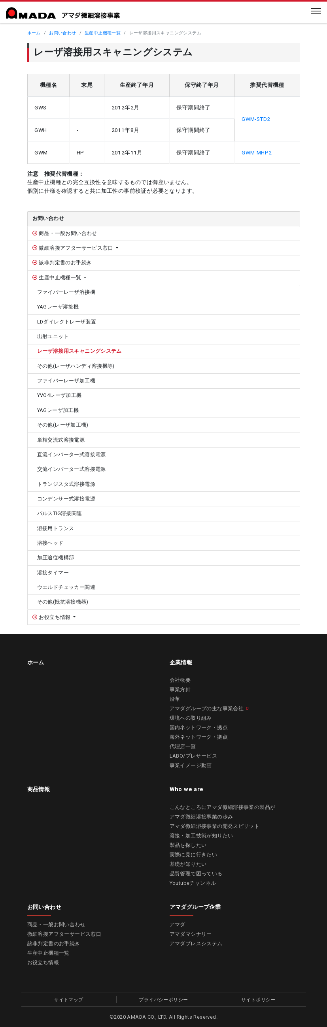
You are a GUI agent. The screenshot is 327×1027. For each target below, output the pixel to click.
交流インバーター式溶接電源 (71, 469)
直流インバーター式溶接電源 (71, 454)
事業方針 (180, 689)
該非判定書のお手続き (65, 262)
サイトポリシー (258, 1000)
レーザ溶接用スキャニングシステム (79, 351)
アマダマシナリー (191, 934)
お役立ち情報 (55, 617)
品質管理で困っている (196, 874)
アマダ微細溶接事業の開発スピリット (215, 826)
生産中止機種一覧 (103, 33)
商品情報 (38, 789)
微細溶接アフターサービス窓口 (76, 248)
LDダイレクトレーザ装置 (66, 322)
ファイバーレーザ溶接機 (66, 292)
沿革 (175, 699)
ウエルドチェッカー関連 (66, 587)
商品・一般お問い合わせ (67, 233)
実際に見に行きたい (193, 855)
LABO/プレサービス (193, 756)
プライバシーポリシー (163, 1000)
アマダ (177, 924)
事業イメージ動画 (191, 765)
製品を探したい (188, 845)
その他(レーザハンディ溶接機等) (76, 366)
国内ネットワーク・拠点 (199, 727)
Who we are (187, 789)
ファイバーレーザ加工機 (66, 381)
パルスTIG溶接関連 (59, 513)
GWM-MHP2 (257, 152)
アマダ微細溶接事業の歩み (201, 817)
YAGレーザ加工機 (58, 410)
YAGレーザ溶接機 (58, 307)
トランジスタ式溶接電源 (66, 484)
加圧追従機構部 (55, 558)
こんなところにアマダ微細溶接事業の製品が (223, 807)
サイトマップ (68, 1000)
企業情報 (181, 662)
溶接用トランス (55, 528)
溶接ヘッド (50, 543)
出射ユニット (53, 336)
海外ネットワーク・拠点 (199, 737)
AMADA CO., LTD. (147, 1017)
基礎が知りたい (188, 864)
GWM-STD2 (256, 119)
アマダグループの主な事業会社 (207, 708)
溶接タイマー (53, 573)
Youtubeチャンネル (193, 883)
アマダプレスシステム (196, 943)
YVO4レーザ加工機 (59, 395)
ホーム (34, 33)
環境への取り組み (191, 718)
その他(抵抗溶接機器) (62, 602)
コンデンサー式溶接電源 (66, 499)
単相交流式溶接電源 (61, 440)
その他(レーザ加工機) (62, 425)
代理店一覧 (183, 746)
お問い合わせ (62, 33)
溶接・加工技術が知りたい (201, 836)
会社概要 (180, 680)
